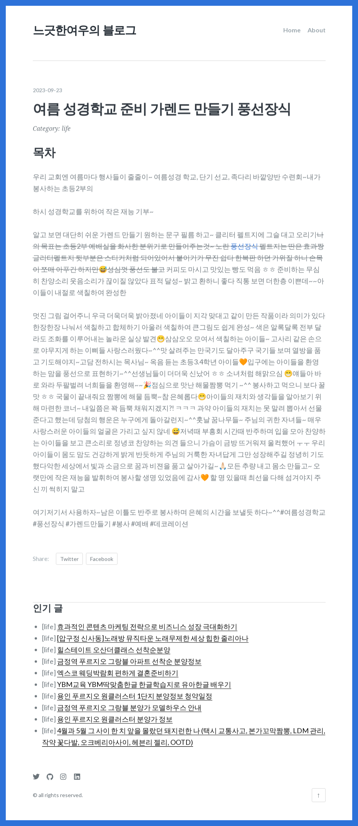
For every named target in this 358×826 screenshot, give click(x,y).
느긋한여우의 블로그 (84, 30)
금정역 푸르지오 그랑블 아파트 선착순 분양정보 (129, 655)
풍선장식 (244, 240)
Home (292, 30)
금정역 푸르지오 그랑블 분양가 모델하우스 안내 (129, 702)
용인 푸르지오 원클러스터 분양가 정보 (115, 713)
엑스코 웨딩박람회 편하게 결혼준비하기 (117, 667)
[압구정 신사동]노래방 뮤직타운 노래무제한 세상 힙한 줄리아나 (153, 632)
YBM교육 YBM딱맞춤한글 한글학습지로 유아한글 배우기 (144, 679)
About (317, 30)
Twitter (69, 553)
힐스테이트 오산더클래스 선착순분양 (113, 644)
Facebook (101, 553)
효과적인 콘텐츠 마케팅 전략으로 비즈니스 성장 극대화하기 (147, 621)
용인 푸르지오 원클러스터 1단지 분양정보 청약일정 (134, 690)
